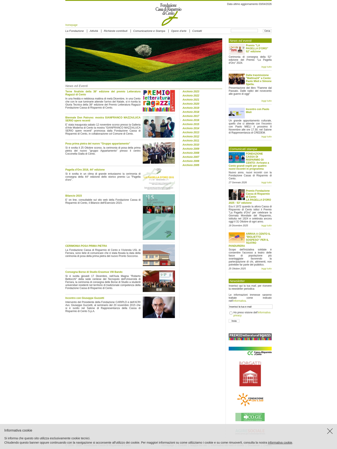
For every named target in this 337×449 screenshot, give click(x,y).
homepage (71, 24)
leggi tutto (266, 66)
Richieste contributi (115, 31)
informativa (239, 300)
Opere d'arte (179, 31)
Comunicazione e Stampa (149, 31)
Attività (94, 31)
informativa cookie (280, 442)
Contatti (197, 31)
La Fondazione (74, 31)
